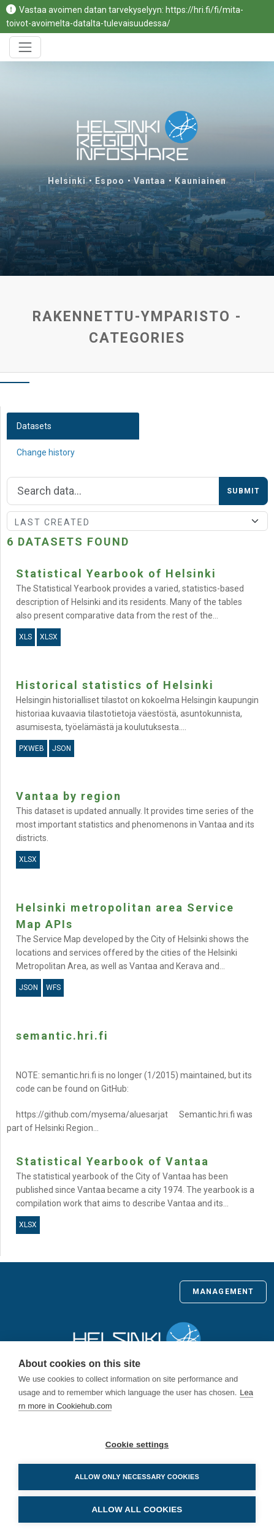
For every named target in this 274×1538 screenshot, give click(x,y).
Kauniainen (200, 181)
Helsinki (67, 181)
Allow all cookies (136, 1509)
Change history (46, 452)
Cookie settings (137, 1444)
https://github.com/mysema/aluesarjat (92, 1114)
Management (223, 1291)
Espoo (109, 181)
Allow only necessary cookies (137, 1476)
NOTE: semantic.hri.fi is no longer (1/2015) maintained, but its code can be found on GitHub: (134, 1082)
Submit (243, 491)
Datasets (34, 426)
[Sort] (137, 521)
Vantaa (150, 181)
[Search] (113, 491)
